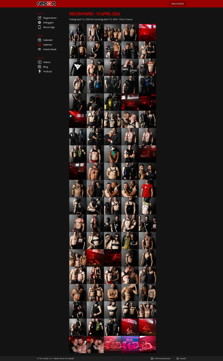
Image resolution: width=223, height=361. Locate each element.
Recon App (46, 27)
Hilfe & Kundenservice (162, 358)
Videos (43, 62)
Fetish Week (46, 49)
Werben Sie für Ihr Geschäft (64, 358)
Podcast (44, 71)
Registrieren (47, 17)
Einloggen (45, 22)
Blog (42, 66)
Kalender (45, 40)
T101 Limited (43, 358)
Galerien (44, 44)
